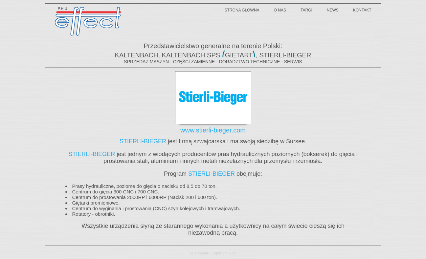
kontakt (362, 10)
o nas (280, 10)
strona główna (242, 10)
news (333, 10)
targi (306, 10)
